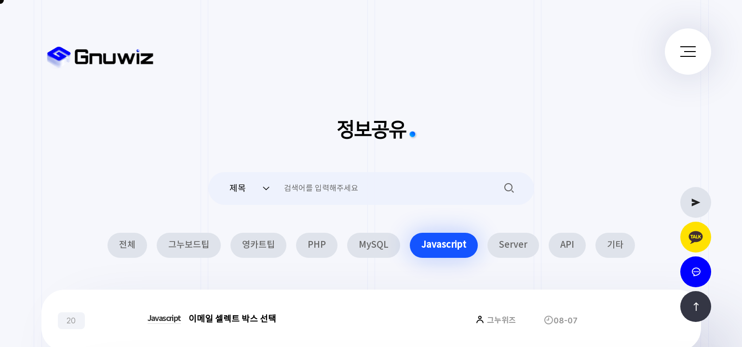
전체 (127, 245)
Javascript (443, 245)
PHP (317, 245)
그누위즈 (500, 320)
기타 (615, 245)
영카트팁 (258, 245)
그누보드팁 (188, 245)
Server (513, 245)
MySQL (374, 245)
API (567, 245)
